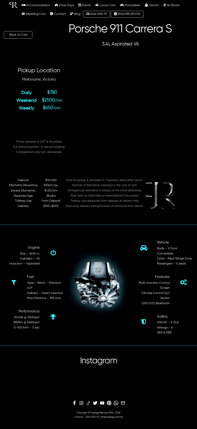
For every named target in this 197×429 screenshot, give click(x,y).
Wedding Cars (34, 14)
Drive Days (64, 5)
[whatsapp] (116, 403)
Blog (75, 14)
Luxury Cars (105, 5)
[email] (123, 403)
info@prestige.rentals (111, 417)
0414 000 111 (96, 14)
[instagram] (81, 403)
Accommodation (36, 5)
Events (84, 5)
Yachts (151, 5)
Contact (58, 14)
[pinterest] (109, 403)
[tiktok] (88, 403)
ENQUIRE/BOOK (127, 14)
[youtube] (102, 403)
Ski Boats (171, 5)
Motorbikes (130, 5)
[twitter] (95, 403)
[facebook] (74, 403)
